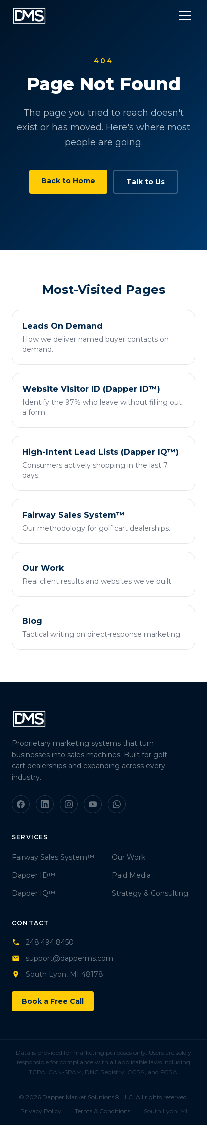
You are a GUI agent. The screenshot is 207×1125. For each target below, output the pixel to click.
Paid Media (131, 875)
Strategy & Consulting (150, 893)
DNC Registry (104, 1072)
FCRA (168, 1072)
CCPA (136, 1072)
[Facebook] (21, 804)
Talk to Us (145, 181)
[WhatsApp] (117, 804)
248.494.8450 (43, 942)
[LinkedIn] (45, 804)
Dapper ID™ (33, 875)
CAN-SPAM (65, 1072)
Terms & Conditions (102, 1111)
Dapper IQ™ (33, 893)
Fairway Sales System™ (53, 857)
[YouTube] (93, 804)
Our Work (128, 857)
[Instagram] (69, 804)
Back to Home (68, 180)
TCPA (37, 1072)
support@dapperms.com (62, 958)
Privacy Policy (40, 1111)
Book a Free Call (53, 1001)
